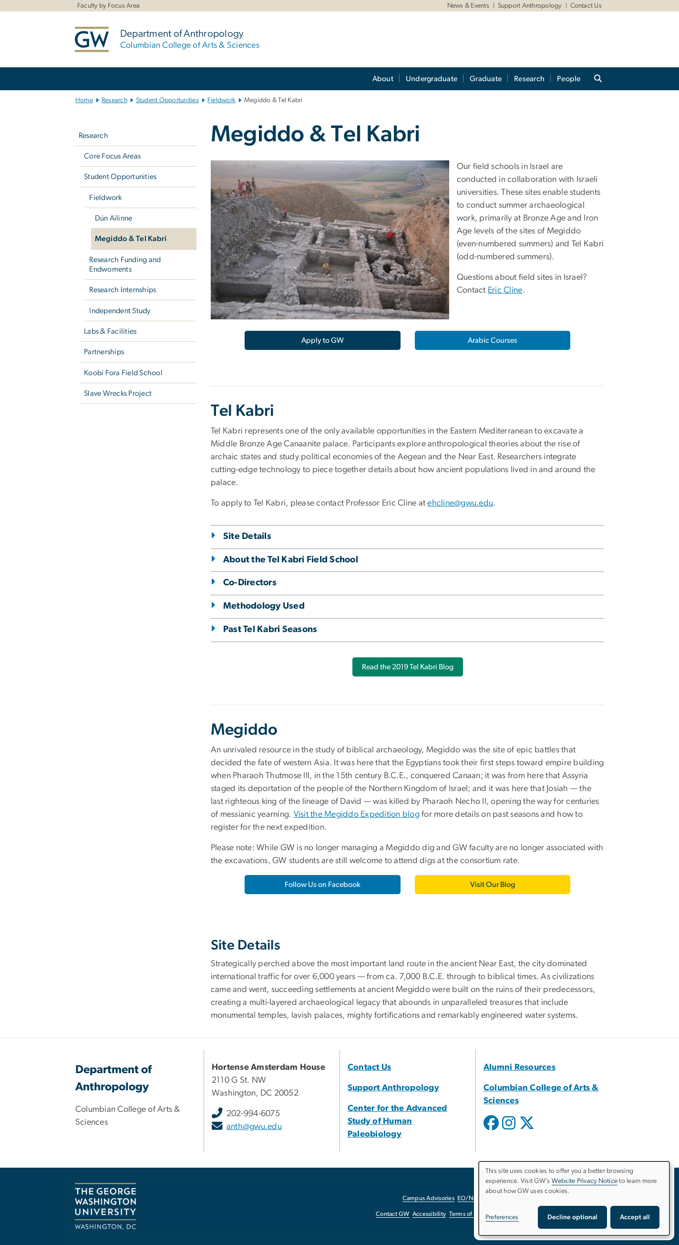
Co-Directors (250, 582)
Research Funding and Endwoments (125, 264)
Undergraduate (431, 79)
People (569, 79)
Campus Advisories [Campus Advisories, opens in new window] (428, 1198)
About (382, 79)
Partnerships (104, 352)
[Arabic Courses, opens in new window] (492, 340)
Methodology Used (264, 606)
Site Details (247, 536)
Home (84, 100)
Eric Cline (505, 290)
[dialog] (574, 1198)
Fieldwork (221, 100)
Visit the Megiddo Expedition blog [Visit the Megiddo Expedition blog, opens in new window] (357, 814)
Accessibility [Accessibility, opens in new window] (429, 1214)
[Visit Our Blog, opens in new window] (492, 884)
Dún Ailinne (114, 218)
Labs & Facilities (110, 331)
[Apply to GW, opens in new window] (322, 340)
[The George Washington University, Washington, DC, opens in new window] (105, 1206)
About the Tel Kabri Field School (290, 559)
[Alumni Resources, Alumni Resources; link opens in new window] (520, 1067)
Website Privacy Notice (585, 1181)
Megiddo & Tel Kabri (131, 239)
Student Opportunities (167, 100)
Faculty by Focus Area (108, 5)
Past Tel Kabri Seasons (270, 629)
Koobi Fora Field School (123, 373)
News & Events (468, 5)
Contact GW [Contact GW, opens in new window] (393, 1214)
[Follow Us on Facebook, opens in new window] (322, 884)
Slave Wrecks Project (118, 393)
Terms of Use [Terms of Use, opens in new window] (466, 1214)
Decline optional (572, 1217)
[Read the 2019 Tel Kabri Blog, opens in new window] (407, 666)
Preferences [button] (502, 1217)
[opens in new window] (492, 1130)
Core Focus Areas (112, 156)
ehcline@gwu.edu (460, 503)
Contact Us (586, 5)
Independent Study (119, 311)
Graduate (486, 79)
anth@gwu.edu (254, 1126)
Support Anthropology (530, 5)
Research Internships (122, 290)
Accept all (635, 1217)
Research (529, 79)
